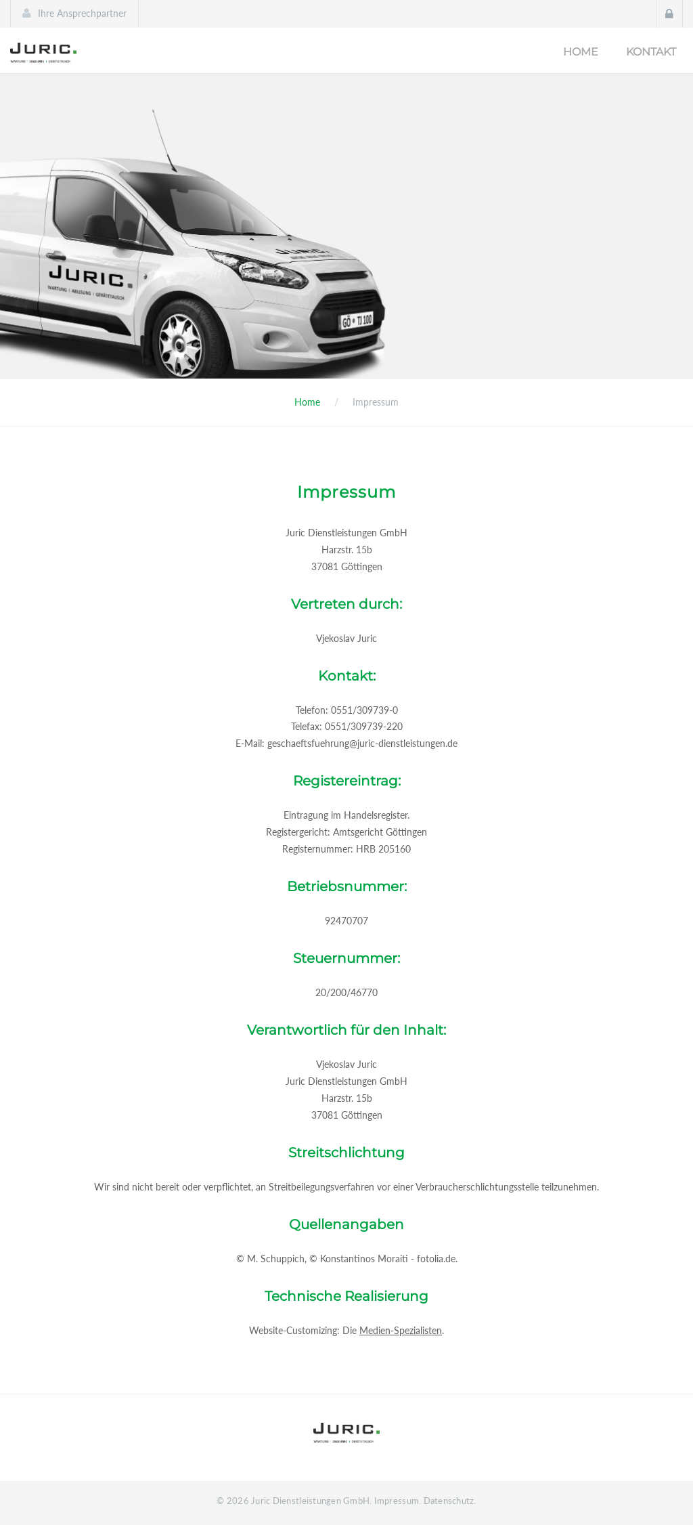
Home (580, 51)
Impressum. (398, 1500)
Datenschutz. (450, 1500)
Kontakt (651, 51)
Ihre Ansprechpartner (82, 13)
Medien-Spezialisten (400, 1330)
